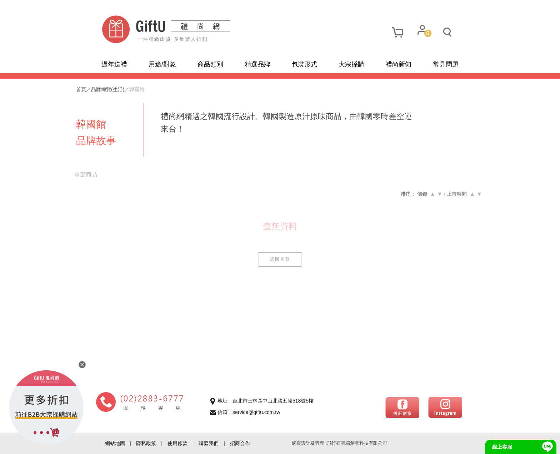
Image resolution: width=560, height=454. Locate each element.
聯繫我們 (209, 443)
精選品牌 (257, 64)
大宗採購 (351, 64)
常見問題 (446, 64)
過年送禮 (114, 64)
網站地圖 (115, 443)
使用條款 (178, 443)
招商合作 (240, 443)
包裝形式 (304, 64)
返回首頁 (280, 259)
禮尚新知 (398, 64)
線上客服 (502, 447)
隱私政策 (146, 443)
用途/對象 (162, 64)
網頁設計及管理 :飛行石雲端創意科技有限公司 (339, 443)
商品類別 (210, 64)
